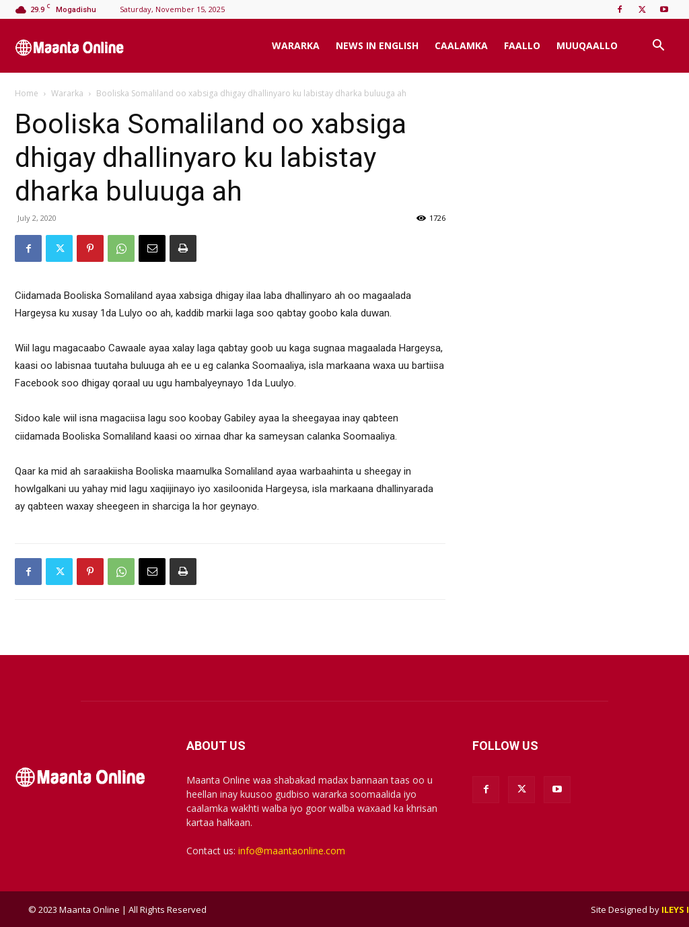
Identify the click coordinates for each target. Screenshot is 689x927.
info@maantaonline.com (291, 850)
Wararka (296, 45)
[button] (658, 46)
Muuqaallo (587, 45)
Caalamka (461, 45)
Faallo (522, 45)
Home (26, 93)
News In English (377, 45)
